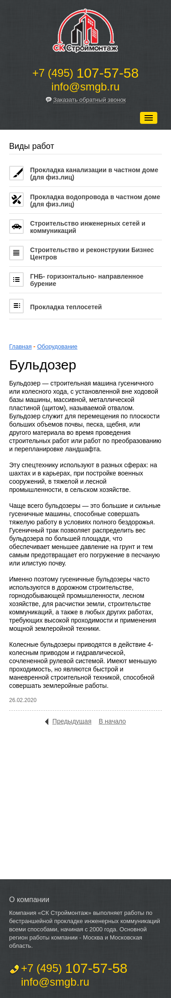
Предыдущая (72, 721)
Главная (20, 346)
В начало (112, 721)
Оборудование (57, 346)
